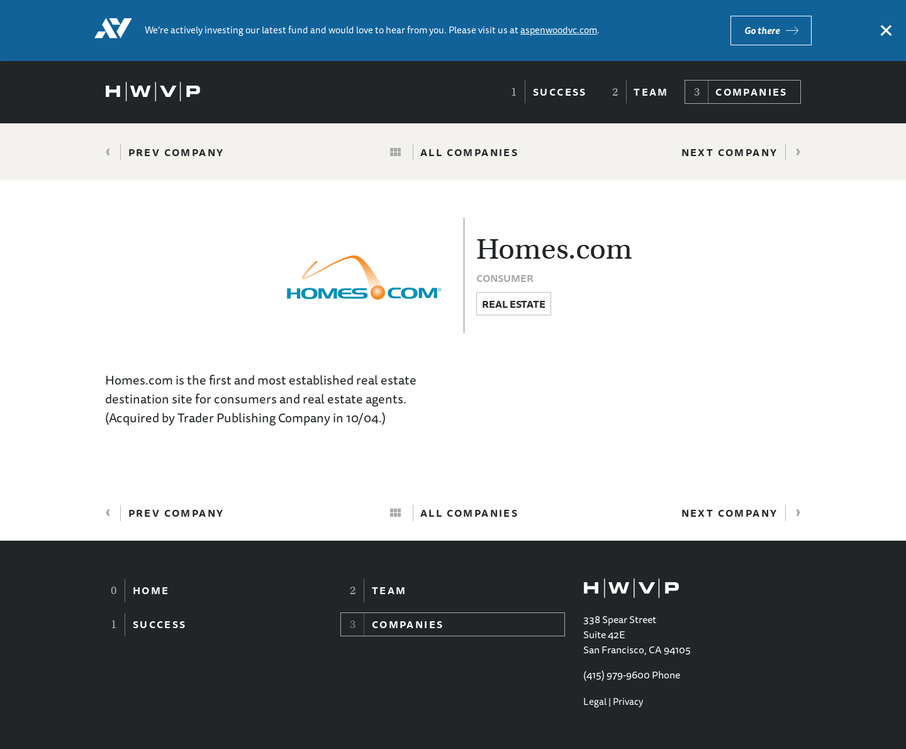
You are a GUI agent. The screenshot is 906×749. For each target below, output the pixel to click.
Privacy (628, 701)
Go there (762, 30)
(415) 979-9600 (616, 675)
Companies (751, 92)
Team (651, 92)
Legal (595, 701)
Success (560, 92)
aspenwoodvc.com (558, 30)
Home (151, 590)
